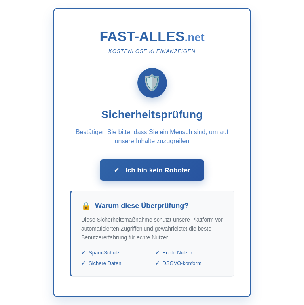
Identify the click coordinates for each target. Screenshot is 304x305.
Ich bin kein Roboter (152, 170)
